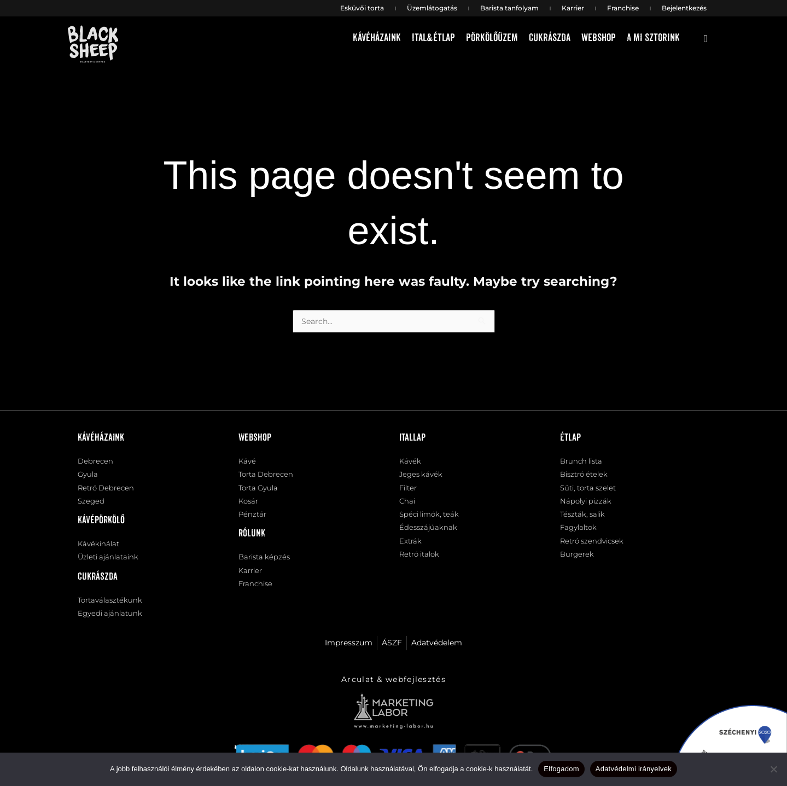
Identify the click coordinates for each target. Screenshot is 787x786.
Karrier (573, 8)
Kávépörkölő (101, 526)
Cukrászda (549, 38)
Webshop (598, 38)
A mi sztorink (653, 38)
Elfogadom (561, 769)
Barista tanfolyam (509, 8)
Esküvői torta (362, 8)
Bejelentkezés (684, 8)
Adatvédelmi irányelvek (634, 769)
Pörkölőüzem (492, 38)
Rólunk (251, 540)
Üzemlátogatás (432, 8)
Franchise (623, 8)
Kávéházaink (377, 38)
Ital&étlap (433, 38)
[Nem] (773, 769)
